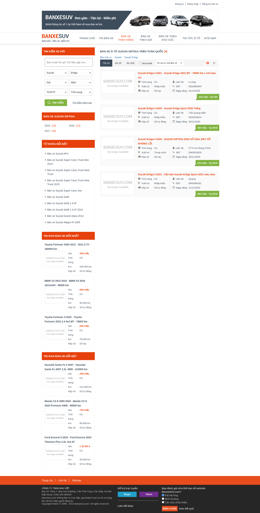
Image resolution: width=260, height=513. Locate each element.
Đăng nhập (192, 4)
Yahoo (148, 494)
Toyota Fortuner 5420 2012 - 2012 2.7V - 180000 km (68, 246)
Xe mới (131, 63)
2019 (47, 125)
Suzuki (118, 57)
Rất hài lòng (170, 495)
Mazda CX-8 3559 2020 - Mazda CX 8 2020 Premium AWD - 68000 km (66, 403)
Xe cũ (118, 63)
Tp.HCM (213, 127)
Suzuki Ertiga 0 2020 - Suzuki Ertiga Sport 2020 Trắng (169, 108)
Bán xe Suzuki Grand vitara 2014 (65, 216)
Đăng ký (179, 4)
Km (70, 266)
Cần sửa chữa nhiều (174, 502)
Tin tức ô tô (191, 38)
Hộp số (72, 271)
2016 (71, 125)
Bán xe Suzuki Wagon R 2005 (63, 222)
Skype (127, 494)
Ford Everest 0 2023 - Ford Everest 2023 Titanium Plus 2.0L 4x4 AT (68, 439)
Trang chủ (87, 38)
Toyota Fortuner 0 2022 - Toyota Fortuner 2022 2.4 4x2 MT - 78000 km (66, 319)
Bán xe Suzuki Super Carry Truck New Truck (68, 172)
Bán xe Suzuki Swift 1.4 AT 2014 (65, 209)
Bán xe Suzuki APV (58, 153)
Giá (70, 253)
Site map (210, 38)
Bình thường (170, 498)
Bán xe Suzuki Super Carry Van (64, 190)
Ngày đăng (181, 90)
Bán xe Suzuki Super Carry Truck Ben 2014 (68, 162)
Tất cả (106, 63)
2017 (47, 130)
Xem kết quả (186, 508)
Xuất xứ (146, 86)
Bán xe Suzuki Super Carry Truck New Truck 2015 (68, 182)
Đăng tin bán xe (210, 4)
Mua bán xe (106, 57)
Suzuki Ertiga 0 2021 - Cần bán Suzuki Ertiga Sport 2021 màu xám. (177, 174)
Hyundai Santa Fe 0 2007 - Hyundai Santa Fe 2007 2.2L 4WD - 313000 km (66, 367)
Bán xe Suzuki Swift (58, 197)
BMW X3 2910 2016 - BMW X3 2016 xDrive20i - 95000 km (65, 283)
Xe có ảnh (147, 63)
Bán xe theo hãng (126, 38)
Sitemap (76, 480)
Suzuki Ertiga (131, 57)
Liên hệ (179, 82)
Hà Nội (213, 97)
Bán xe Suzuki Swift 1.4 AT (62, 203)
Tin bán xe (106, 38)
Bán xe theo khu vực (168, 38)
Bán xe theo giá (145, 38)
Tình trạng (70, 260)
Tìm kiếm (58, 102)
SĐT (178, 86)
